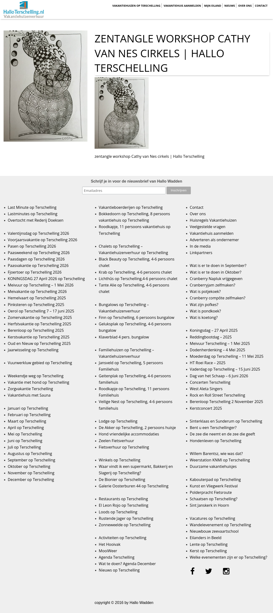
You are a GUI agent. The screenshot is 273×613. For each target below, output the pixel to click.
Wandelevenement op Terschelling (220, 524)
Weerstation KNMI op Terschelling (220, 460)
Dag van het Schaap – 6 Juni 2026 (219, 375)
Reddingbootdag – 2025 (211, 337)
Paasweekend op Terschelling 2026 (39, 252)
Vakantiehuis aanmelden (182, 5)
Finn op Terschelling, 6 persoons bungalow (136, 317)
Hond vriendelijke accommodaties (129, 434)
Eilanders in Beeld (206, 537)
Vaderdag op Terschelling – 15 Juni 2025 (225, 369)
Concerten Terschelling (210, 382)
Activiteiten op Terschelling (123, 537)
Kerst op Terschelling (208, 550)
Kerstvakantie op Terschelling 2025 (39, 337)
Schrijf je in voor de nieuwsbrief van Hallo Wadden (136, 181)
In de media (200, 246)
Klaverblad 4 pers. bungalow (124, 337)
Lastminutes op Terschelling (32, 213)
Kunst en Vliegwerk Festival (214, 486)
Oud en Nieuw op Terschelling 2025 (39, 343)
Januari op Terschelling (28, 408)
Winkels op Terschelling (119, 460)
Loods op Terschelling (118, 512)
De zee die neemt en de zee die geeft (222, 434)
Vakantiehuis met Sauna (29, 395)
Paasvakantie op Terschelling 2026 (38, 265)
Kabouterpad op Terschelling (215, 479)
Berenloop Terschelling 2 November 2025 (226, 401)
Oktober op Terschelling (29, 466)
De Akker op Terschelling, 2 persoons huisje (137, 427)
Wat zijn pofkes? (204, 304)
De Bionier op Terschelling (122, 479)
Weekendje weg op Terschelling (36, 375)
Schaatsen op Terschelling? (214, 498)
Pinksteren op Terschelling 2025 (36, 304)
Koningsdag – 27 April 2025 (214, 330)
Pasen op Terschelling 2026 (32, 246)
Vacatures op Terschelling (212, 518)
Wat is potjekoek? (205, 291)
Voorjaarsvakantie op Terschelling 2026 (42, 239)
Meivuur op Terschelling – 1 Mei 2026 (41, 285)
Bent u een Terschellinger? (213, 427)
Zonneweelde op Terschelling (125, 524)
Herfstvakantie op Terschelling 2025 (39, 324)
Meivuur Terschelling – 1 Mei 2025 (220, 343)
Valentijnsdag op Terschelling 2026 (38, 233)
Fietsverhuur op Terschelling (124, 447)
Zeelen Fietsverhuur (116, 440)
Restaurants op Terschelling (123, 498)
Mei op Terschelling (25, 434)
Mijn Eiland (212, 5)
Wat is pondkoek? (205, 311)
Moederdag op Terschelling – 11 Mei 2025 (226, 356)
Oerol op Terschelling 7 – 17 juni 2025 (41, 311)
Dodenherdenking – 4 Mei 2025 (217, 349)
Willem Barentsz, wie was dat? (216, 453)
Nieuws (229, 5)
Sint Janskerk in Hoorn (209, 505)
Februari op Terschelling (29, 414)
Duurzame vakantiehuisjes (213, 466)
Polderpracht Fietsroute (211, 492)
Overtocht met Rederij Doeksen (36, 220)
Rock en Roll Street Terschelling (217, 395)
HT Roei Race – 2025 (208, 362)
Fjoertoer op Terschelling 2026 (35, 272)
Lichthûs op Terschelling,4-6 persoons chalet (138, 278)
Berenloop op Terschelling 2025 (36, 330)
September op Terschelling (31, 460)
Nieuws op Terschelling (119, 570)
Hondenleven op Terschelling (215, 440)
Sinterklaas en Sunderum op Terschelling (226, 421)
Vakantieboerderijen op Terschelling (131, 207)
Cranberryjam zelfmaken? (212, 285)
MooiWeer (108, 550)
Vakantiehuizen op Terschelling (136, 5)
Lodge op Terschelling (118, 421)
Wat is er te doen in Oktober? (216, 272)
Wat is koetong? (204, 317)
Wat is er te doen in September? (218, 265)
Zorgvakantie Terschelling (30, 388)
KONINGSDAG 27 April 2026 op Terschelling (46, 278)
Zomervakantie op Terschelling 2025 (40, 317)
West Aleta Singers (206, 388)
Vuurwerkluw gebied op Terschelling (40, 362)
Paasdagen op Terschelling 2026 (36, 259)
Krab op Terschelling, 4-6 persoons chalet (135, 272)
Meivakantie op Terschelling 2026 (37, 291)
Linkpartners (201, 252)
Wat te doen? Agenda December (127, 563)
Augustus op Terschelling (30, 453)
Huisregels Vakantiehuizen (213, 220)
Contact (261, 5)
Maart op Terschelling (27, 421)
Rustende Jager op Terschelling (126, 518)
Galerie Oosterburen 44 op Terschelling (133, 486)
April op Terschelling (26, 427)
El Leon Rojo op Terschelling (123, 505)
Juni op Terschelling (25, 440)
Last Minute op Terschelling (32, 207)
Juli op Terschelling (24, 447)
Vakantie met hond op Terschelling (38, 382)
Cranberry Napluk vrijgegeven (216, 278)
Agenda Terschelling (116, 557)
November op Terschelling (31, 472)
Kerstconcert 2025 (206, 408)
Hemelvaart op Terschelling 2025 (37, 298)
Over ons (245, 5)
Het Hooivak (110, 544)
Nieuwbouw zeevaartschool (214, 531)
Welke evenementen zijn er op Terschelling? (228, 557)
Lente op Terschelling (209, 544)
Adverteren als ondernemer (214, 239)
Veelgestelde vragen (207, 226)
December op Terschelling (31, 479)
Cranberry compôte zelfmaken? (217, 298)
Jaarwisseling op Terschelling (33, 349)
